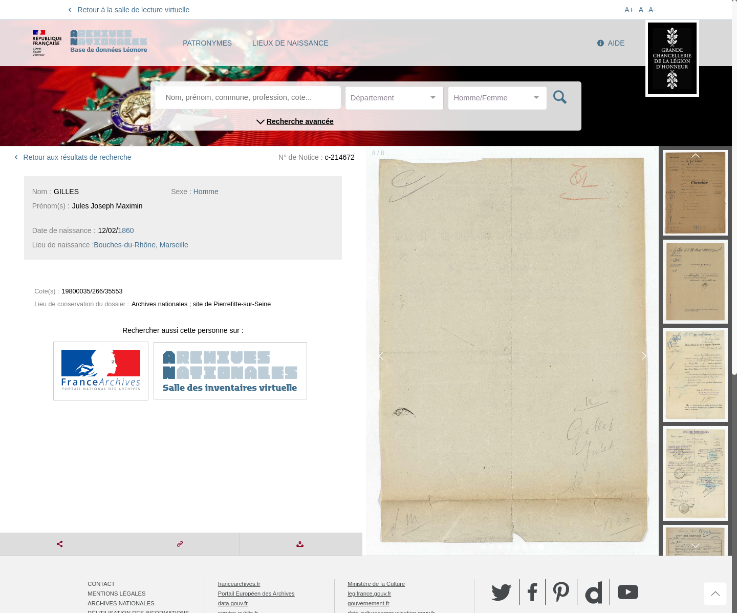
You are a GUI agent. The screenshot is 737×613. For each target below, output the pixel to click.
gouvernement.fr (368, 603)
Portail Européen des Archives (256, 593)
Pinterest (561, 592)
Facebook (532, 592)
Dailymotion (593, 592)
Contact (101, 584)
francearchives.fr (239, 584)
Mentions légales (116, 593)
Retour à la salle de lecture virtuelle (127, 10)
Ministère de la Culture (376, 584)
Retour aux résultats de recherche (71, 157)
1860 (126, 230)
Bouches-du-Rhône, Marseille (141, 245)
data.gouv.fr (233, 603)
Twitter (501, 592)
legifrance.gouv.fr (369, 593)
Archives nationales (121, 603)
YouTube (628, 592)
